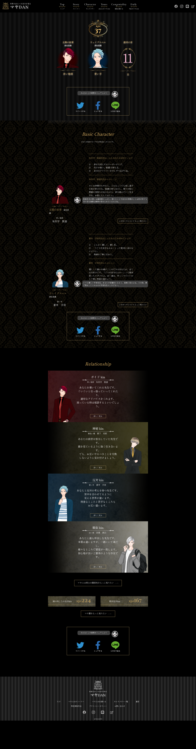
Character (90, 6)
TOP (58, 730)
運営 (137, 730)
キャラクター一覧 (121, 730)
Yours (104, 6)
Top (62, 6)
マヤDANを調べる (99, 730)
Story (76, 6)
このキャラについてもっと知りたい (133, 221)
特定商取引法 (76, 735)
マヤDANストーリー (76, 730)
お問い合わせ (119, 735)
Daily (134, 6)
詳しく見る (98, 416)
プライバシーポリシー (98, 735)
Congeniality (119, 6)
